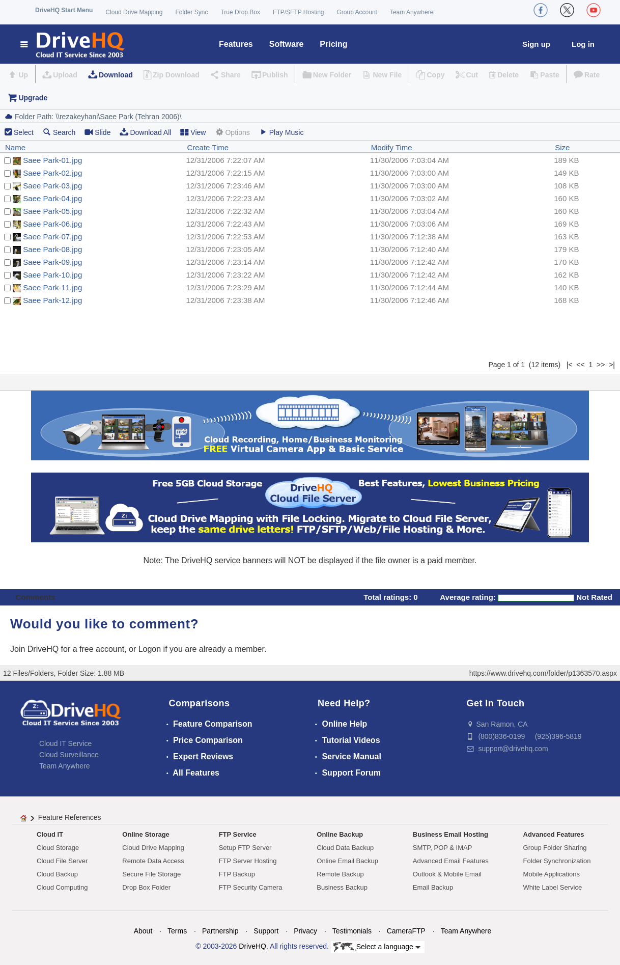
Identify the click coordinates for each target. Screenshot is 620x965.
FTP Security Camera (251, 887)
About (143, 931)
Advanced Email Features (451, 861)
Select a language (376, 947)
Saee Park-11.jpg (52, 287)
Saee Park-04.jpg (52, 198)
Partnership (220, 931)
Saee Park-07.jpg (52, 236)
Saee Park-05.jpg (52, 211)
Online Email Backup (347, 861)
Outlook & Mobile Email (447, 874)
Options (232, 132)
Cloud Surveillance (69, 755)
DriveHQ (252, 946)
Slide (97, 132)
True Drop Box (240, 12)
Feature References (69, 817)
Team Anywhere (411, 12)
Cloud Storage (58, 847)
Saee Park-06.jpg (52, 223)
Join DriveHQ (35, 649)
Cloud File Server (62, 861)
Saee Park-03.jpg (52, 185)
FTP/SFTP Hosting (298, 12)
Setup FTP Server (245, 847)
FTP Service (238, 834)
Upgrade (32, 98)
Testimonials (352, 931)
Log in (583, 44)
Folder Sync (191, 12)
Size (562, 147)
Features (236, 44)
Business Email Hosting (450, 834)
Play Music (281, 132)
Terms (177, 931)
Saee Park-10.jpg (52, 274)
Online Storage (145, 834)
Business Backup (342, 887)
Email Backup (433, 887)
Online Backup (340, 834)
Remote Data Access (153, 861)
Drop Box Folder (146, 887)
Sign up (536, 44)
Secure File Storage (151, 874)
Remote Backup (340, 874)
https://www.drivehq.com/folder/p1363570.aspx (543, 673)
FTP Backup (237, 874)
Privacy (305, 931)
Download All (145, 132)
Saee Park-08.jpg (52, 249)
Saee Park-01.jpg (52, 160)
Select (24, 132)
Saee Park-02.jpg (52, 173)
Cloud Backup (57, 874)
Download (116, 75)
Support (265, 931)
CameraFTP (406, 931)
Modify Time (391, 147)
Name (15, 147)
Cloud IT (50, 834)
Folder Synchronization (557, 861)
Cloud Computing (62, 887)
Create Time (208, 147)
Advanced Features (553, 834)
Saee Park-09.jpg (52, 262)
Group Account (357, 12)
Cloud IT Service (65, 743)
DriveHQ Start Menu (64, 10)
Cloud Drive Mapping (133, 12)
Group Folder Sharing (555, 847)
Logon (149, 649)
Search (59, 132)
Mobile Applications (551, 874)
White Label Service (552, 887)
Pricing (333, 44)
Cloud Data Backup (345, 847)
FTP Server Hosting (248, 861)
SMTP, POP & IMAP (442, 847)
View (193, 132)
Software (286, 44)
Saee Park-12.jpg (52, 300)
